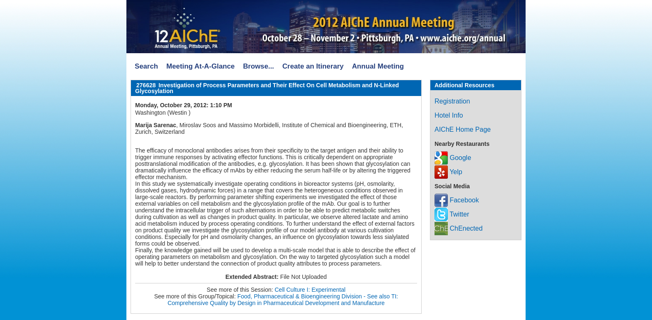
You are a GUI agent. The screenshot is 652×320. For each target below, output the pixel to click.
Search (146, 66)
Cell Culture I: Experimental (310, 289)
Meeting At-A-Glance (200, 66)
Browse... (258, 66)
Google (453, 157)
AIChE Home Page (463, 129)
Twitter (452, 214)
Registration (452, 101)
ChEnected (459, 228)
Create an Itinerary (312, 66)
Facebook (457, 200)
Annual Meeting (378, 66)
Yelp (448, 171)
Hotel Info (449, 115)
